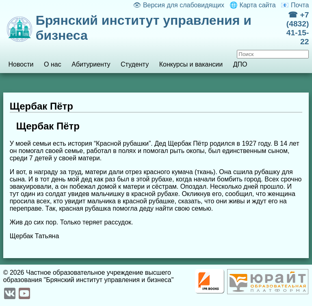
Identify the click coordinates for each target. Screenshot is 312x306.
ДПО (240, 64)
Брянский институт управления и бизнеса (143, 28)
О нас (52, 64)
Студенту (135, 64)
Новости (20, 64)
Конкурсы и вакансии (191, 64)
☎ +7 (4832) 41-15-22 (297, 28)
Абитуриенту (91, 64)
